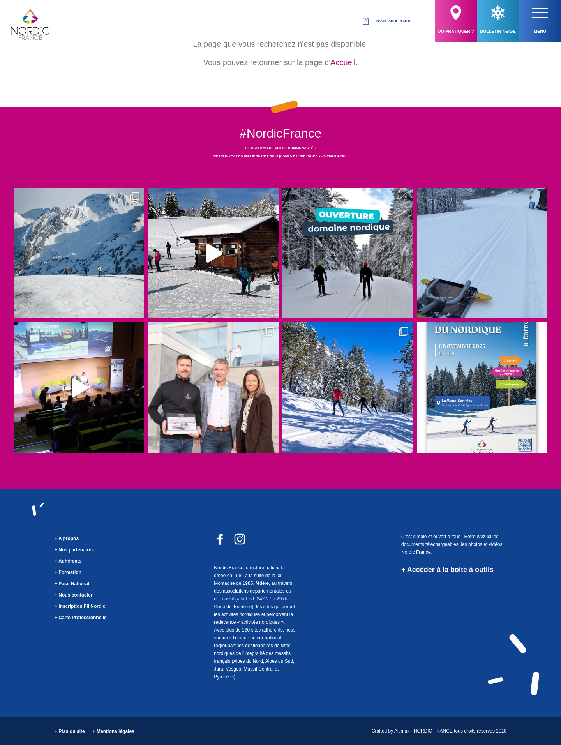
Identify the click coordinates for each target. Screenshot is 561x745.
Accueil (342, 62)
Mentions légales (115, 731)
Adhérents (69, 561)
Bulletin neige (498, 19)
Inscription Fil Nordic (81, 606)
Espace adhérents (386, 21)
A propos (68, 538)
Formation (69, 572)
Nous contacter (75, 595)
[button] (540, 12)
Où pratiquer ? (456, 19)
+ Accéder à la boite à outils (447, 570)
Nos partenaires (76, 550)
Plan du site (71, 731)
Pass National (73, 583)
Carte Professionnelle (82, 617)
